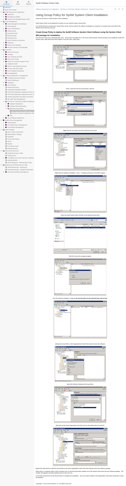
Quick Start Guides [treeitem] (9, 10)
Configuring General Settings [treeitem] (15, 78)
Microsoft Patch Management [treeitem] (15, 99)
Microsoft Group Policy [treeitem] (15, 108)
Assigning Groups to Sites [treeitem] (14, 153)
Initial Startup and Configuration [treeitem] (13, 12)
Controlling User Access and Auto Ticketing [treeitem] (19, 158)
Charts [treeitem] (8, 141)
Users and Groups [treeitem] (12, 52)
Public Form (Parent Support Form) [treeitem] (17, 61)
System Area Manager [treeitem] (13, 45)
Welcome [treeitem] (6, 7)
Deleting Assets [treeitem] (11, 38)
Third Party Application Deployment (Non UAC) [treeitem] (20, 92)
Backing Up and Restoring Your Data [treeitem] (14, 165)
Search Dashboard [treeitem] (12, 80)
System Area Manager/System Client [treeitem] (17, 19)
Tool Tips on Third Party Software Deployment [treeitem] (20, 101)
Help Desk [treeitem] (9, 14)
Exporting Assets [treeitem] (11, 33)
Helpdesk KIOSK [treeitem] (11, 64)
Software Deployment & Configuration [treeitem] (15, 75)
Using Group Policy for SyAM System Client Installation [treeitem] (28, 111)
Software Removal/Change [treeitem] (16, 106)
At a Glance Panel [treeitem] (11, 146)
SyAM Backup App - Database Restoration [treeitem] (19, 169)
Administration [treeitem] (10, 122)
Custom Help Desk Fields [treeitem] (14, 68)
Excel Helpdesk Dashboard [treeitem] (14, 71)
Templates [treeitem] (9, 82)
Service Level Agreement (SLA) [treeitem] (15, 66)
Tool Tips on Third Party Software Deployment (74, 9)
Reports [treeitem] (8, 144)
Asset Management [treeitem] (9, 21)
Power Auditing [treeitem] (8, 130)
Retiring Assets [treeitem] (10, 35)
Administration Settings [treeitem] (13, 134)
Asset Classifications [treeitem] (12, 28)
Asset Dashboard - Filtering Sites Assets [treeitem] (18, 162)
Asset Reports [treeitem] (10, 26)
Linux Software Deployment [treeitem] (14, 118)
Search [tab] (28, 3)
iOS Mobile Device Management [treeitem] (16, 125)
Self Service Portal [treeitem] (12, 59)
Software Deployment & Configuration (47, 9)
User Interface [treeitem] (10, 85)
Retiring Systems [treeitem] (11, 148)
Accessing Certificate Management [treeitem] (17, 172)
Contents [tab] (6, 3)
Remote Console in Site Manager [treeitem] (16, 47)
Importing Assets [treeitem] (11, 160)
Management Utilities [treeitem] (12, 17)
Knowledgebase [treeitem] (11, 73)
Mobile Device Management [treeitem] (12, 120)
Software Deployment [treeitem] (15, 104)
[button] (115, 9)
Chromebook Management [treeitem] (14, 127)
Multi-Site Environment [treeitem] (10, 151)
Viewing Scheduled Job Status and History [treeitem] (19, 97)
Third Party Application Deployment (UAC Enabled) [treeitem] (21, 94)
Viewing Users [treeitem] (10, 155)
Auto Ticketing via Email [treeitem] (13, 57)
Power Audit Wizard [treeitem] (12, 139)
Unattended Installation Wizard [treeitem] (15, 90)
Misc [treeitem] (10, 115)
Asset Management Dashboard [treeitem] (15, 24)
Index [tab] (18, 3)
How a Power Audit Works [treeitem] (14, 132)
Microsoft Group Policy (96, 9)
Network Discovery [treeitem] (12, 87)
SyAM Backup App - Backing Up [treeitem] (16, 167)
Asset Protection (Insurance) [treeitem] (15, 40)
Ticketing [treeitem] (9, 54)
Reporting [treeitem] (9, 43)
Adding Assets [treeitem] (10, 31)
